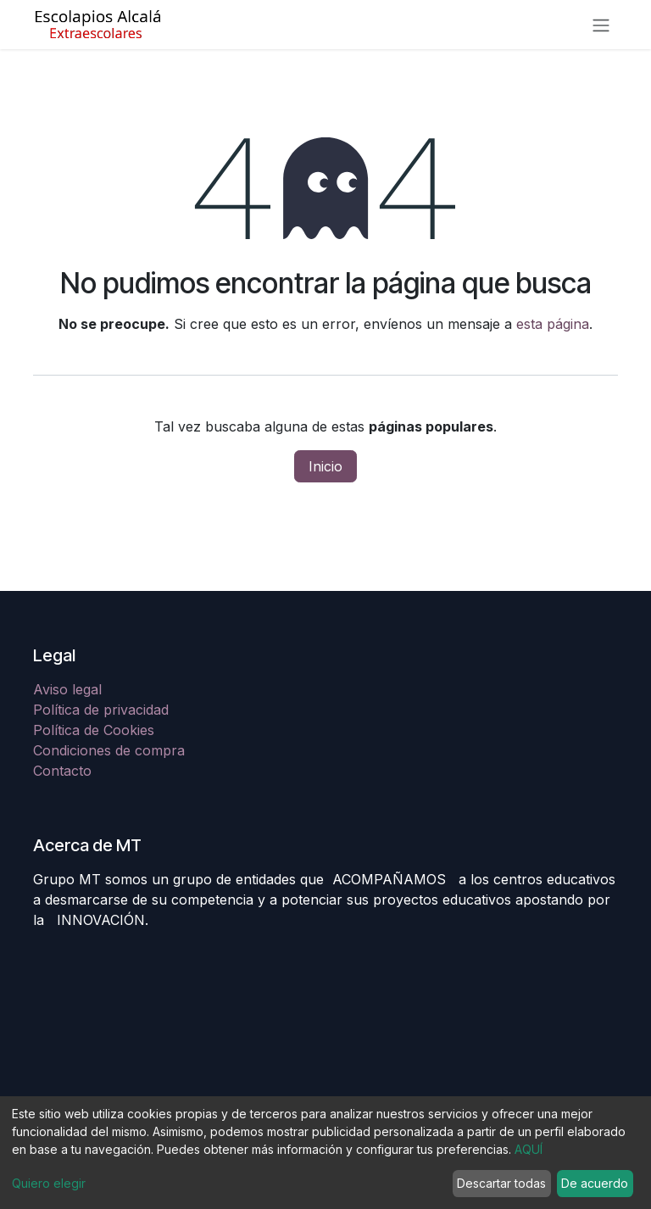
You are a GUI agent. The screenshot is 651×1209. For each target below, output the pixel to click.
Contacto (62, 770)
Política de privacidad (101, 709)
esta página (552, 323)
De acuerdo (594, 1183)
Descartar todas (501, 1183)
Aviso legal (69, 689)
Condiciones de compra (109, 750)
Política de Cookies (93, 730)
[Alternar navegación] (601, 24)
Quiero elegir (49, 1183)
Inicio (325, 466)
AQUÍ (528, 1149)
